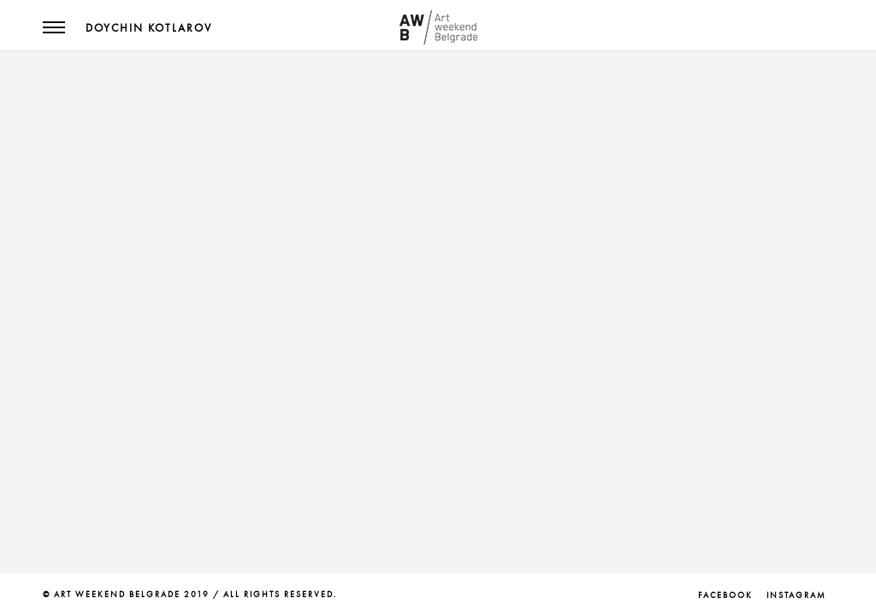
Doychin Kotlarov (149, 28)
